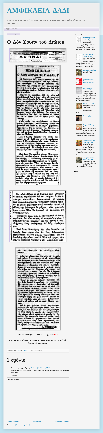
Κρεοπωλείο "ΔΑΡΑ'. (89, 103)
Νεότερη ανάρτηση (13, 421)
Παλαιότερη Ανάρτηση (62, 421)
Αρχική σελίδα (11, 29)
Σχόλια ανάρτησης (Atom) (22, 425)
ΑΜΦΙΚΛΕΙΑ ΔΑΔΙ (38, 10)
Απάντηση (14, 375)
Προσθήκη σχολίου (13, 379)
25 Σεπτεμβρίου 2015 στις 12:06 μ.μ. (41, 368)
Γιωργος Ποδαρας (88, 125)
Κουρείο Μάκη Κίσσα (89, 70)
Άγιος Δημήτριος (88, 116)
